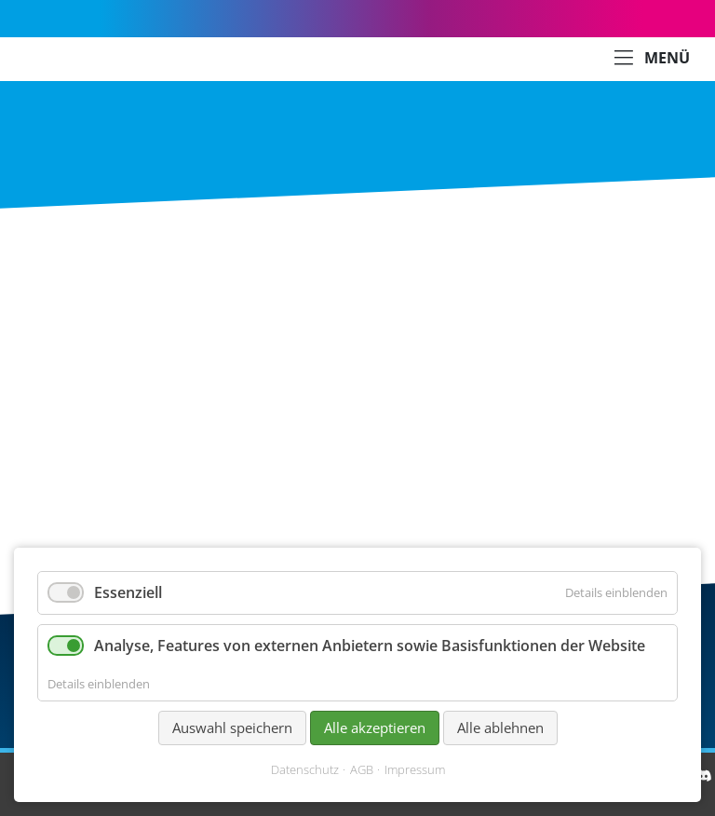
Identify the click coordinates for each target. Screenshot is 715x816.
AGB (361, 770)
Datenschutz (305, 770)
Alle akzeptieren (374, 727)
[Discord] (703, 775)
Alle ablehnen (500, 727)
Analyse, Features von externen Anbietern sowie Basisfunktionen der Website (369, 645)
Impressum (414, 770)
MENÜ (652, 59)
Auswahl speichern (232, 727)
